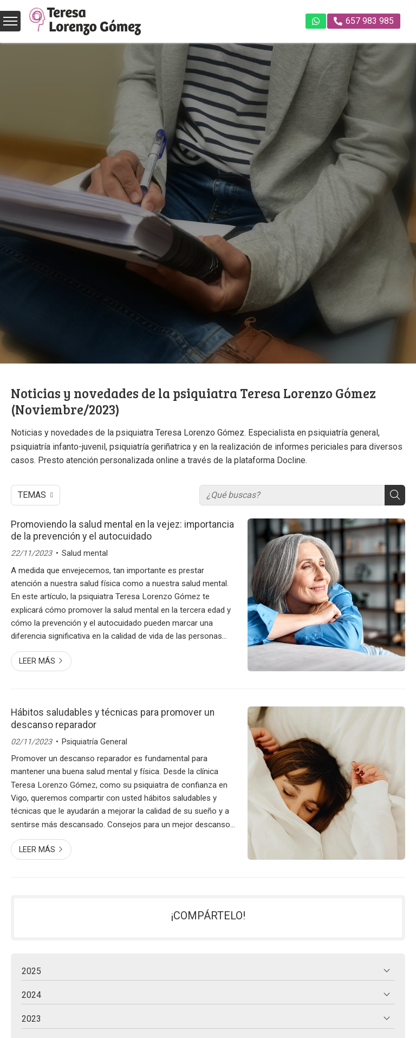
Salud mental (85, 553)
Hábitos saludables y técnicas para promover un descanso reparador (112, 718)
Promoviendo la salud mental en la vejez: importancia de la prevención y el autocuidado (122, 530)
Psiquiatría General (94, 742)
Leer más (37, 661)
